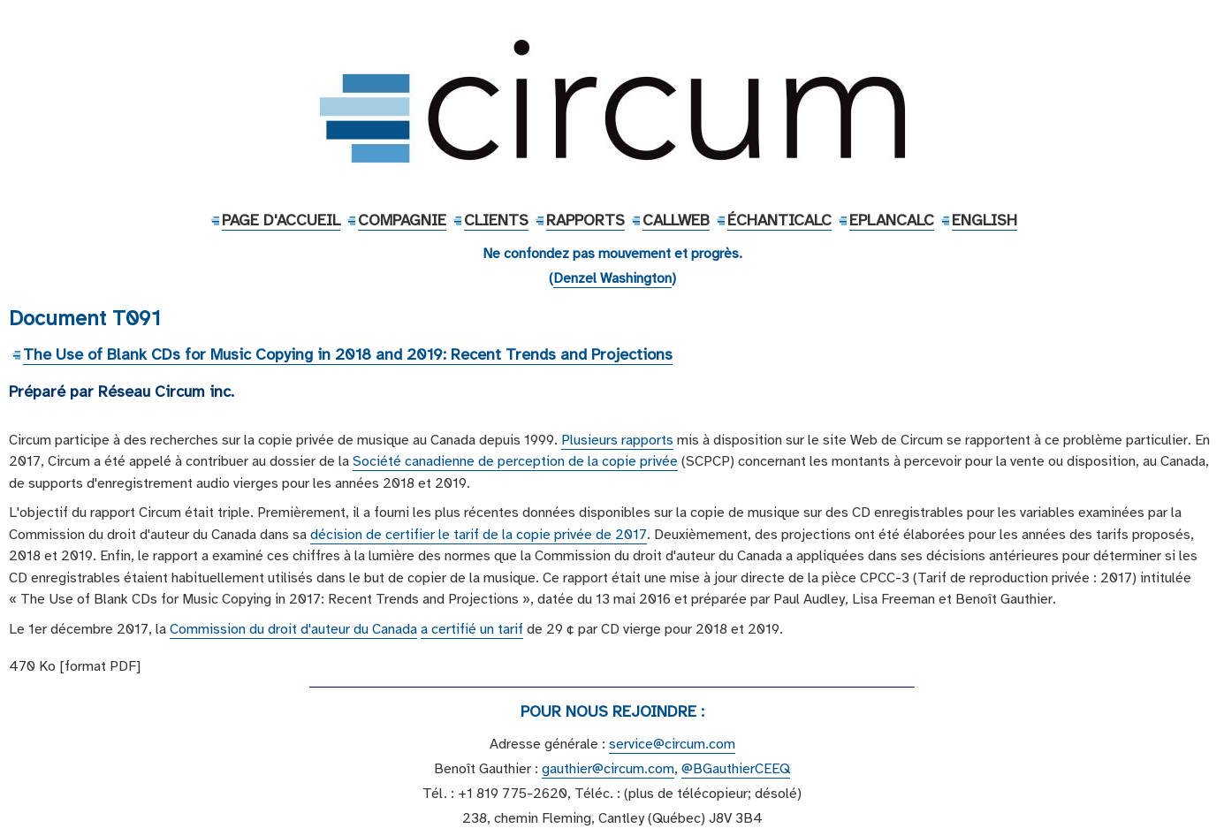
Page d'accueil (281, 220)
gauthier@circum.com (608, 769)
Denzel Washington (612, 278)
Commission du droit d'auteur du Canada (293, 629)
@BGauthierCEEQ (735, 769)
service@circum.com (672, 744)
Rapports (585, 220)
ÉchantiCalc (779, 220)
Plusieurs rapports (617, 440)
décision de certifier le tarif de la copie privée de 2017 (478, 534)
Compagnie (402, 220)
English (984, 220)
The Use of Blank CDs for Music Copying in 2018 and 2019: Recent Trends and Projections (348, 354)
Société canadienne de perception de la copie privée (515, 461)
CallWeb (676, 220)
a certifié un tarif (472, 629)
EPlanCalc (891, 220)
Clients (496, 220)
